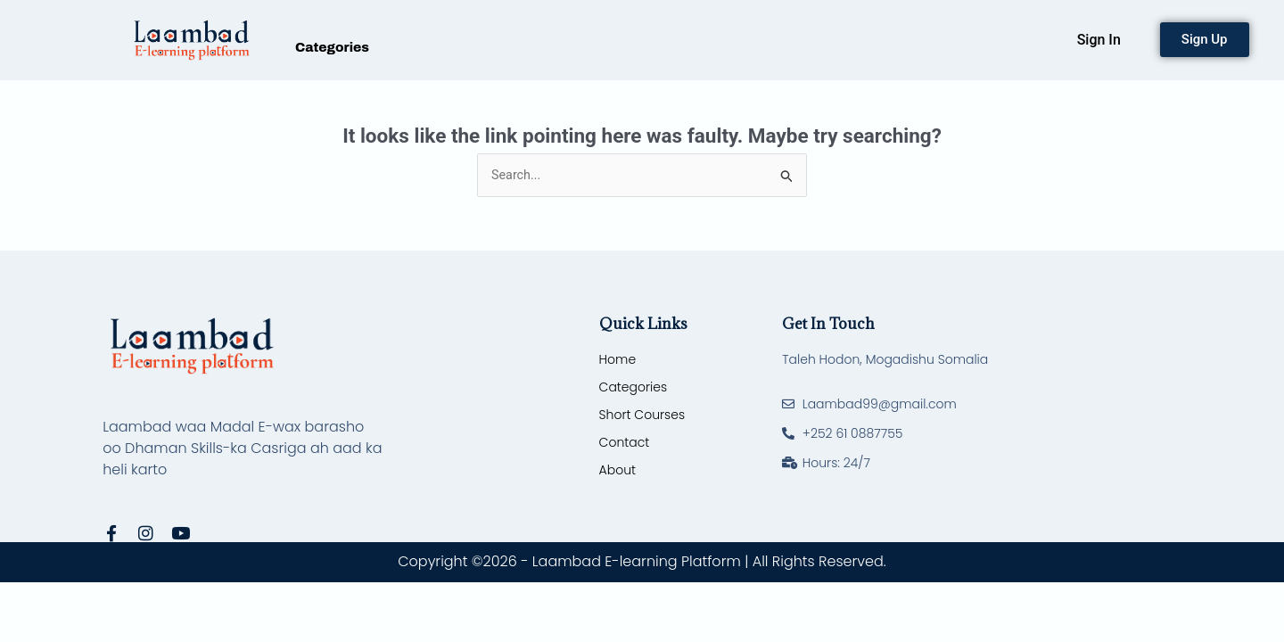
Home (618, 361)
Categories (332, 47)
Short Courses (642, 416)
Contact (624, 444)
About (617, 472)
